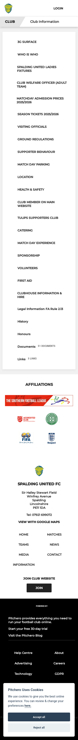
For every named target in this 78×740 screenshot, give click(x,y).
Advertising (23, 663)
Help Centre (23, 653)
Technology (23, 674)
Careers (59, 663)
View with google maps (39, 521)
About (59, 653)
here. (28, 706)
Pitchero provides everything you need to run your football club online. (40, 620)
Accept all (39, 717)
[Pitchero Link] (41, 612)
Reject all (39, 727)
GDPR (59, 674)
